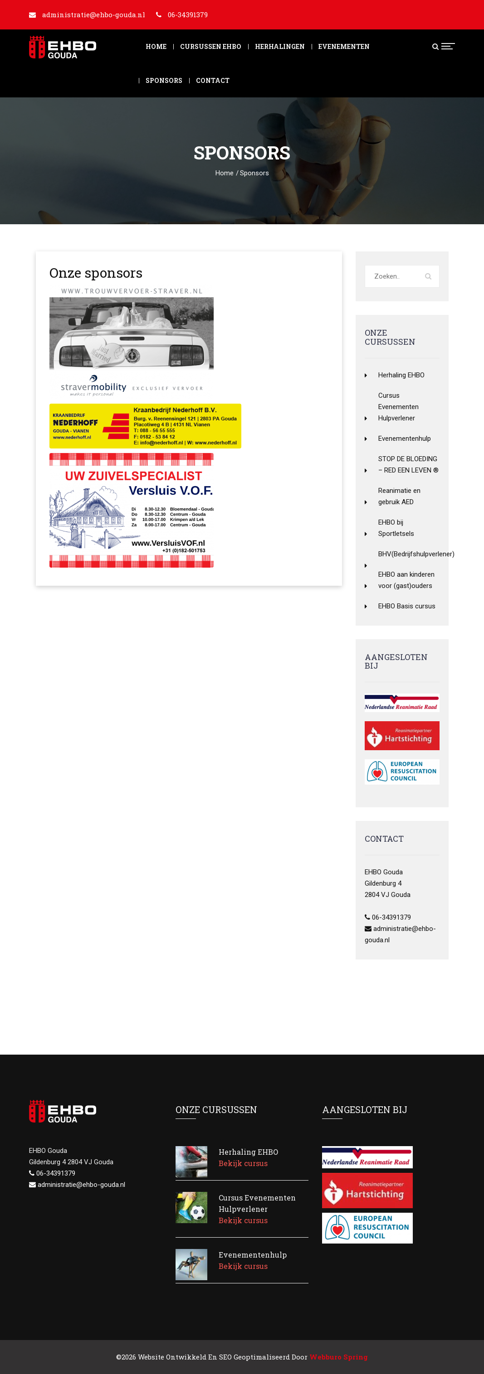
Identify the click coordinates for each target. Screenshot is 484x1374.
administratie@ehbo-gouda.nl (93, 14)
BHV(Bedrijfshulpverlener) (409, 554)
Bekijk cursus (243, 1163)
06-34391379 (188, 14)
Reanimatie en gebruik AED (399, 496)
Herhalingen (280, 46)
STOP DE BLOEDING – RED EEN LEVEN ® (408, 464)
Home (156, 46)
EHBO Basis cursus (406, 606)
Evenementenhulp (404, 438)
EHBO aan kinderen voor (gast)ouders (406, 580)
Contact (213, 80)
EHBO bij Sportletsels (396, 528)
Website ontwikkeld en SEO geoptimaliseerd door (253, 1356)
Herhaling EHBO (401, 375)
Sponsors (164, 80)
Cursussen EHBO (210, 46)
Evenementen (344, 46)
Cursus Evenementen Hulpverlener (398, 406)
